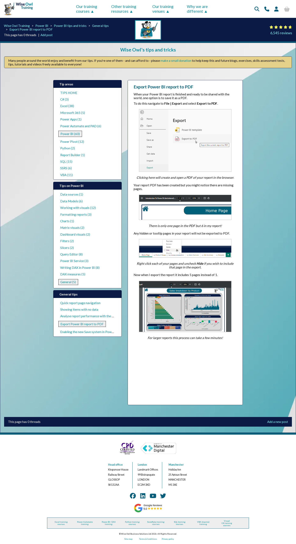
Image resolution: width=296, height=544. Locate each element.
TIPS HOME (68, 93)
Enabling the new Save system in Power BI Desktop (95, 332)
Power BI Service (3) (74, 261)
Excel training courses (61, 523)
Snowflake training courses (155, 523)
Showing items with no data (79, 309)
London (142, 464)
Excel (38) (67, 106)
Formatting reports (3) (75, 214)
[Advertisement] (185, 372)
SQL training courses (179, 523)
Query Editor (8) (71, 254)
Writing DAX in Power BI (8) (79, 267)
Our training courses (86, 9)
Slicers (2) (67, 248)
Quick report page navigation (80, 303)
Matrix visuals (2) (72, 227)
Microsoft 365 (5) (72, 113)
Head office (115, 464)
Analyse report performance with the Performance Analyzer (101, 316)
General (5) (68, 282)
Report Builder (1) (72, 155)
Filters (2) (67, 241)
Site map (128, 539)
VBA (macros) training (203, 523)
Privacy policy (168, 539)
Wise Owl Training (17, 25)
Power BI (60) (70, 134)
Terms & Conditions (148, 539)
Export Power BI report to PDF (31, 29)
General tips (100, 25)
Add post (46, 35)
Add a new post (277, 422)
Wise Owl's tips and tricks (148, 50)
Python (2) (67, 148)
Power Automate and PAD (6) (80, 126)
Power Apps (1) (70, 119)
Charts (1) (67, 221)
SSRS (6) (66, 168)
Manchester (176, 464)
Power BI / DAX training (109, 523)
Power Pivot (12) (72, 141)
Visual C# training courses (227, 523)
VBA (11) (66, 175)
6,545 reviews (281, 33)
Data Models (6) (71, 201)
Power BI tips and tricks (70, 25)
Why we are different (197, 9)
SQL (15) (66, 161)
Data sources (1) (71, 194)
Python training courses (132, 523)
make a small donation (176, 60)
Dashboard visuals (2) (75, 234)
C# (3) (64, 99)
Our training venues (162, 9)
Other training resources (123, 9)
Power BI (41, 25)
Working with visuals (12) (78, 208)
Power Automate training (85, 523)
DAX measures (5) (72, 274)
